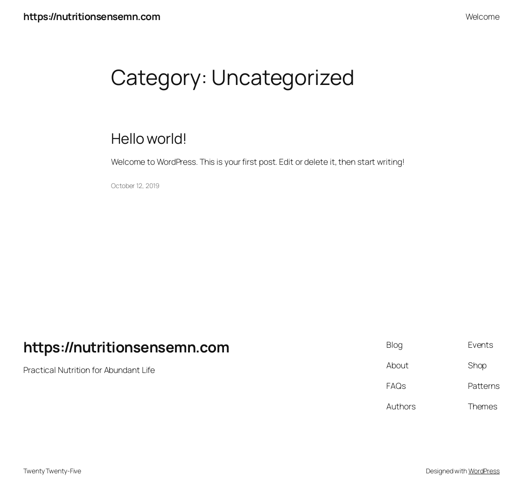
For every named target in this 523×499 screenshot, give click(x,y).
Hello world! (149, 138)
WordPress (484, 470)
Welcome (483, 16)
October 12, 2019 (135, 185)
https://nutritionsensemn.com (91, 16)
